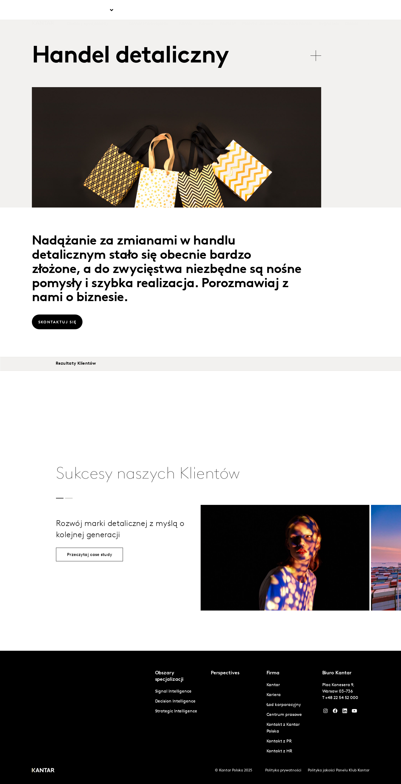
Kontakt (227, 10)
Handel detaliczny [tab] (130, 56)
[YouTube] (345, 712)
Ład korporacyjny (284, 705)
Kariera (206, 10)
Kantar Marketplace (148, 10)
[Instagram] (325, 712)
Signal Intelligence (173, 691)
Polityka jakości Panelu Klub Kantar (338, 770)
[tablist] (176, 53)
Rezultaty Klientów (76, 363)
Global (351, 10)
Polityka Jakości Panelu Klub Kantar (277, 10)
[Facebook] (335, 712)
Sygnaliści (329, 10)
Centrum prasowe (284, 715)
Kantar (186, 10)
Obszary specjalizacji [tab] (87, 10)
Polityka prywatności (283, 770)
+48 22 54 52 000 (341, 698)
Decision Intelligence (175, 701)
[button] (59, 498)
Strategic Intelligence (176, 711)
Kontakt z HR (279, 751)
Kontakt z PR (279, 741)
